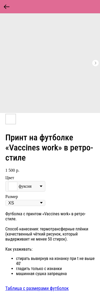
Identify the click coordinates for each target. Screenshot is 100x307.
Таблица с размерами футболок (37, 288)
